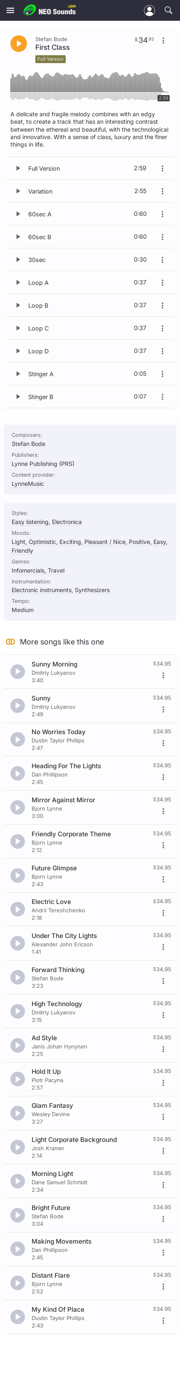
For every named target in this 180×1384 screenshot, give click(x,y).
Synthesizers (92, 589)
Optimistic (42, 541)
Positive (139, 541)
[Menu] (10, 10)
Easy (159, 541)
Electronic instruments (42, 589)
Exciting (70, 541)
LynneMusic (28, 483)
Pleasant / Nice (105, 541)
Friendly (22, 550)
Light (18, 541)
